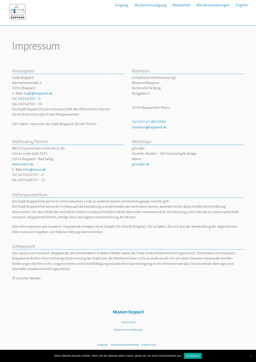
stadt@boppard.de (38, 93)
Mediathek (181, 5)
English (242, 5)
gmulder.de (140, 164)
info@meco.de (34, 169)
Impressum (128, 322)
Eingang (121, 5)
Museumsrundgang (150, 5)
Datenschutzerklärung (128, 329)
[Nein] (251, 356)
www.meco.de (23, 164)
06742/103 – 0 (29, 99)
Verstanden (193, 355)
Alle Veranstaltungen (213, 5)
